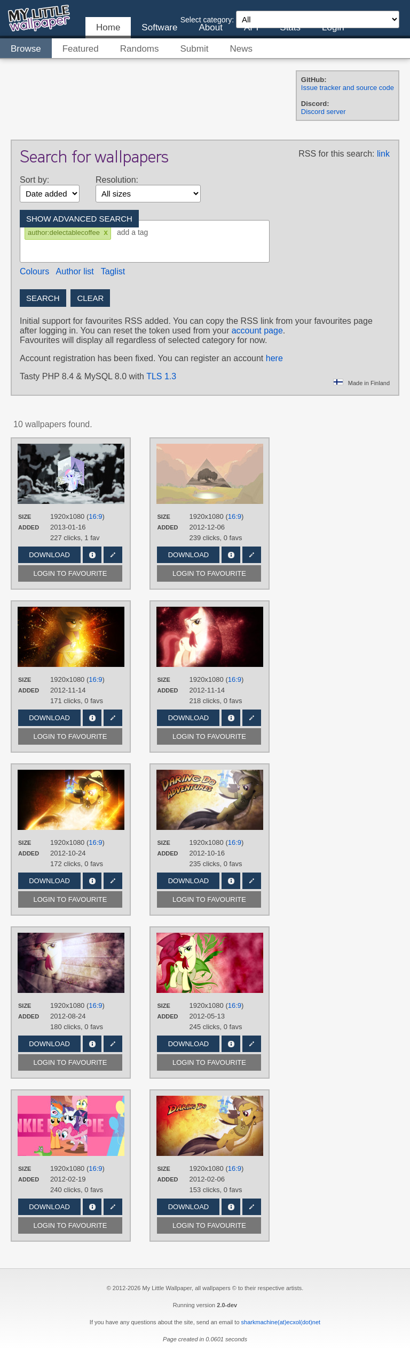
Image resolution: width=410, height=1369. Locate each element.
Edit (113, 555)
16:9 (95, 516)
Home (108, 27)
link (383, 153)
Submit (194, 49)
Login (333, 27)
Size (24, 517)
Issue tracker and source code (347, 88)
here (274, 358)
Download (49, 555)
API (251, 27)
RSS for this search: (336, 153)
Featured (80, 49)
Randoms (139, 49)
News (241, 49)
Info (92, 555)
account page (257, 330)
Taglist (113, 271)
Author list (75, 271)
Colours (34, 271)
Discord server (323, 112)
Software (159, 27)
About (210, 27)
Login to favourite (70, 573)
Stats (290, 27)
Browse (26, 49)
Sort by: (34, 179)
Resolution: (117, 179)
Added (28, 527)
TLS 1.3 (161, 376)
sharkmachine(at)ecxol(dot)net (281, 1322)
